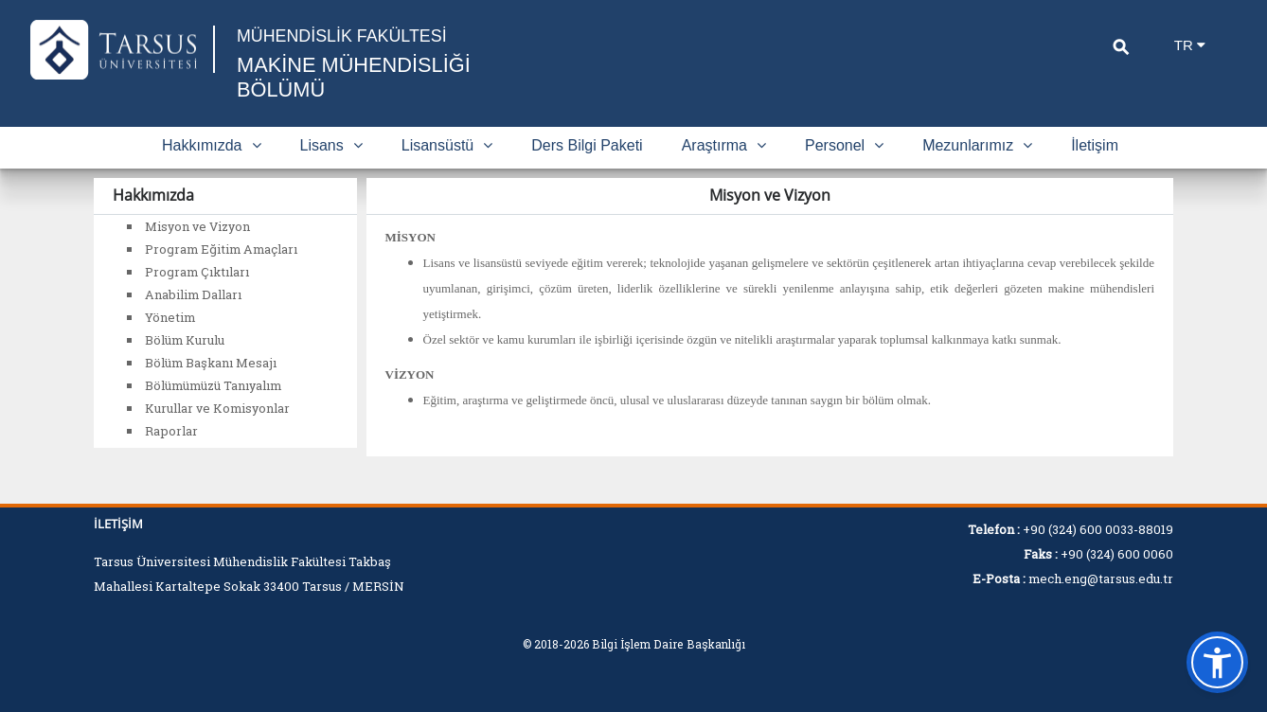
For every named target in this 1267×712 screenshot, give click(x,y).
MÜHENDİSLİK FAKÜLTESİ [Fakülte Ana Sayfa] (343, 36)
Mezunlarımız (977, 145)
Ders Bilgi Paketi (586, 145)
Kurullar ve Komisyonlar (217, 408)
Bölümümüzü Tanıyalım (213, 385)
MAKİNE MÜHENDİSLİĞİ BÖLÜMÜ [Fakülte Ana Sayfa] (355, 77)
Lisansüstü (447, 145)
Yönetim (170, 317)
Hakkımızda (211, 145)
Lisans (331, 145)
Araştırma (724, 145)
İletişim (1094, 145)
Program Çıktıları (197, 271)
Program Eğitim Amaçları (221, 249)
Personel (844, 145)
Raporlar (171, 430)
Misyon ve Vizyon (197, 226)
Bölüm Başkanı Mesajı (211, 362)
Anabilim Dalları (193, 294)
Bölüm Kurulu (184, 339)
